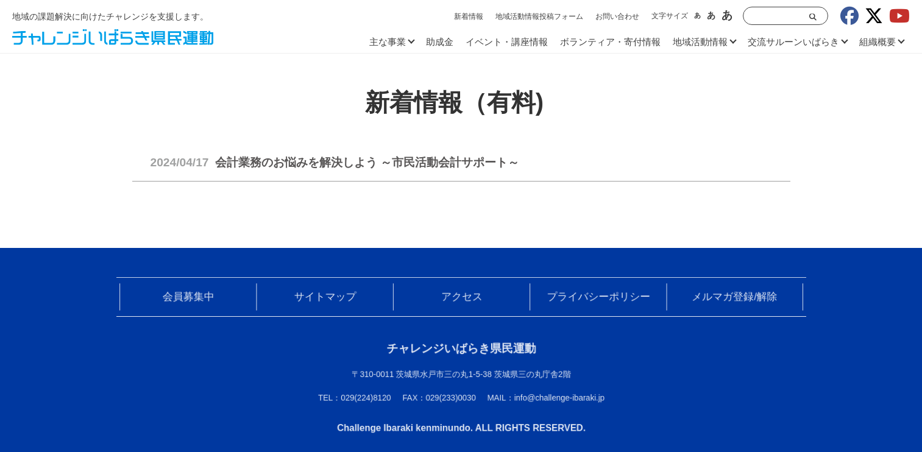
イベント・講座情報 (507, 42)
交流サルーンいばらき (793, 42)
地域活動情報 (700, 42)
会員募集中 (197, 298)
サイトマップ (329, 298)
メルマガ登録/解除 (725, 298)
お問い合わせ (617, 16)
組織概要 (877, 42)
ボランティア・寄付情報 (610, 42)
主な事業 (387, 42)
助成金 (439, 42)
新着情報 (468, 16)
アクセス (461, 298)
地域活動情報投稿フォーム (539, 16)
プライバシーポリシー (594, 298)
